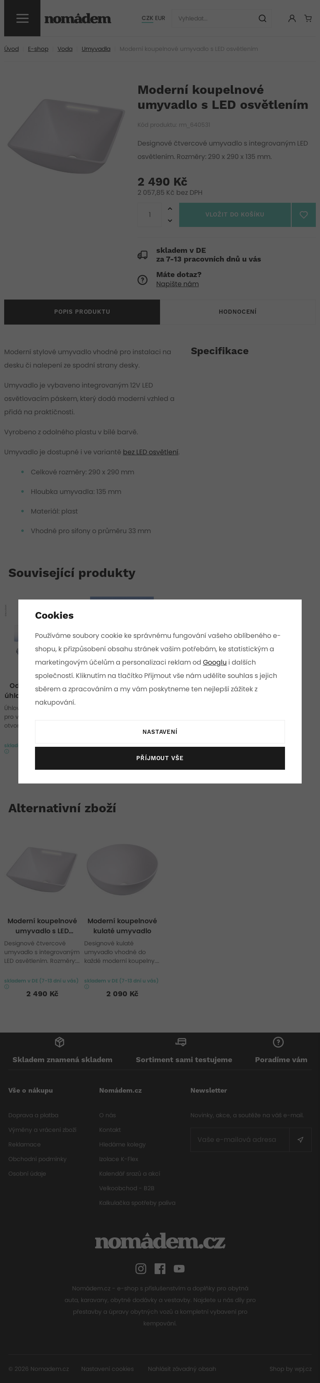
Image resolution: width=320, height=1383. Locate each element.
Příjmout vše (160, 758)
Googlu (216, 662)
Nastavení (160, 732)
